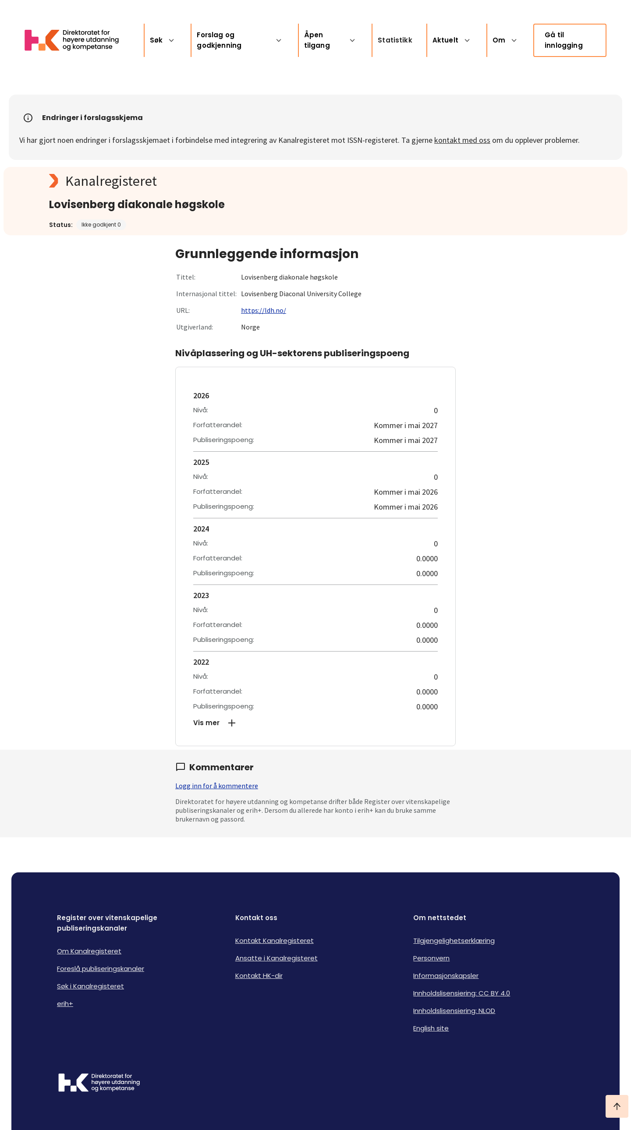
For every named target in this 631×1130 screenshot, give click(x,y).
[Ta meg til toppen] (617, 1106)
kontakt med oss (462, 140)
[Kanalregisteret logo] (224, 181)
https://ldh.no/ (263, 310)
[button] (315, 723)
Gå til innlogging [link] (564, 40)
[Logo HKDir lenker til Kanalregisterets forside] (77, 40)
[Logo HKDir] (99, 1083)
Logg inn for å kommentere (216, 785)
